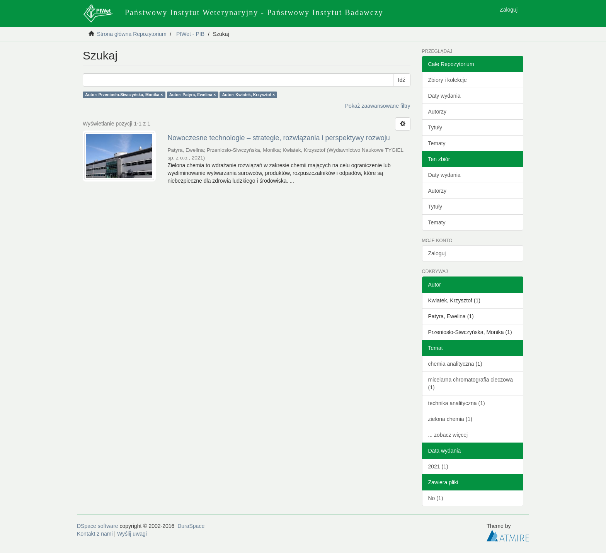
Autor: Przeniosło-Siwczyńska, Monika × (124, 94)
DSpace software (97, 526)
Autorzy (437, 112)
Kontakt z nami (95, 534)
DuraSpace (190, 526)
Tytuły (435, 127)
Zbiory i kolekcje (447, 80)
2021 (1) (438, 466)
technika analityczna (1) (456, 403)
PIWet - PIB (190, 34)
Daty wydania (444, 96)
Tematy (437, 143)
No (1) (435, 498)
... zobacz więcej (448, 435)
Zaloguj (437, 253)
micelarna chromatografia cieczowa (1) (470, 383)
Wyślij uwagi (132, 534)
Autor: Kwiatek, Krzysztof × (248, 94)
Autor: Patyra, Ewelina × (192, 94)
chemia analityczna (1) (455, 364)
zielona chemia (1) (450, 419)
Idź (401, 80)
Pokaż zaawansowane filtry (377, 106)
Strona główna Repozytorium (132, 34)
